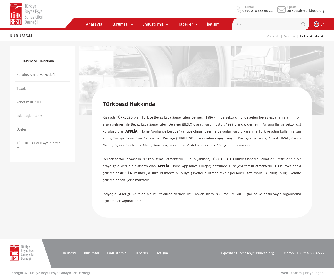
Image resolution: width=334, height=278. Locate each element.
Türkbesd (68, 253)
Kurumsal (122, 24)
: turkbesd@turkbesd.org (247, 253)
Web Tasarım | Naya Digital (302, 273)
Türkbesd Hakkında (312, 36)
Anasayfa (94, 24)
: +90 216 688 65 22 (303, 253)
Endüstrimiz (155, 24)
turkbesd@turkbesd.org (306, 10)
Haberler (187, 24)
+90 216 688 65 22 (259, 10)
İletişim (213, 24)
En (319, 24)
